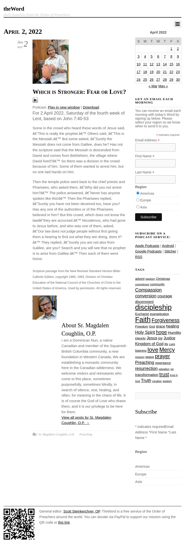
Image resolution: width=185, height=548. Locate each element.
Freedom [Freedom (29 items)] (141, 326)
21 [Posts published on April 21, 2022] (165, 72)
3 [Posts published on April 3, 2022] (138, 56)
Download (91, 107)
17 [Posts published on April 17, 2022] (138, 72)
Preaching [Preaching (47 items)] (144, 362)
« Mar (153, 86)
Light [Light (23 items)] (172, 344)
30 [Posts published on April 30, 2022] (178, 80)
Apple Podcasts (147, 246)
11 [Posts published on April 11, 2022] (145, 64)
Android (168, 246)
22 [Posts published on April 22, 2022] (171, 72)
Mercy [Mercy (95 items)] (167, 350)
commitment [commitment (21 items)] (142, 284)
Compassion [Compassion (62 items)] (148, 290)
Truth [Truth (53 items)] (146, 380)
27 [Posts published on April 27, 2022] (158, 80)
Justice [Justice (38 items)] (169, 338)
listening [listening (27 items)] (140, 350)
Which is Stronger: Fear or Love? (79, 91)
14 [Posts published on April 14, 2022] (165, 64)
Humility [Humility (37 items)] (174, 332)
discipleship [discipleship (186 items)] (153, 307)
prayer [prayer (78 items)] (162, 356)
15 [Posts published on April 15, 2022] (171, 64)
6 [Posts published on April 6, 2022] (158, 56)
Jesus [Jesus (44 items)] (152, 338)
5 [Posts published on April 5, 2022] (151, 56)
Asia (143, 207)
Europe (145, 200)
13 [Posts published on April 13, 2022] (158, 64)
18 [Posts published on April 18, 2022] (145, 72)
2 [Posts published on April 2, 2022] (178, 49)
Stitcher (170, 251)
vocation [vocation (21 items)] (157, 381)
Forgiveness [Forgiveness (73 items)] (165, 320)
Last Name (144, 172)
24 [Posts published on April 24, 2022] (138, 80)
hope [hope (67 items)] (161, 332)
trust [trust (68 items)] (164, 374)
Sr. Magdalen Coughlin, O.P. (56, 434)
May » (163, 86)
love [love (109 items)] (152, 349)
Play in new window (64, 107)
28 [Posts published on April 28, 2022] (165, 80)
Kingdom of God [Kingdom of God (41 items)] (149, 344)
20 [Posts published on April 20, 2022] (158, 72)
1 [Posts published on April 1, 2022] (171, 49)
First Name (145, 156)
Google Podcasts (148, 251)
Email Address (147, 140)
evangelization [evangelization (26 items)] (159, 314)
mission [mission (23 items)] (140, 357)
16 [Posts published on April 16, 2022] (178, 64)
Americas (147, 193)
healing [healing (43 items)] (172, 326)
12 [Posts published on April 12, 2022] (151, 64)
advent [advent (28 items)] (140, 279)
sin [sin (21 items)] (172, 369)
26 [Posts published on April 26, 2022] (151, 80)
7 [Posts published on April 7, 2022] (165, 56)
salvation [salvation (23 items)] (164, 369)
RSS (138, 257)
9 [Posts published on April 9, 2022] (178, 56)
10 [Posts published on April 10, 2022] (138, 64)
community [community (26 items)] (157, 284)
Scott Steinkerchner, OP (81, 511)
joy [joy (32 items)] (160, 338)
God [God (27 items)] (152, 326)
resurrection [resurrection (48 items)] (146, 368)
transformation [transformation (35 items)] (146, 375)
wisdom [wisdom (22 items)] (167, 381)
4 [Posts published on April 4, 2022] (145, 56)
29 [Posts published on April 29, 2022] (171, 80)
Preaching (85, 434)
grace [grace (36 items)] (160, 326)
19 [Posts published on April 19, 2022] (151, 72)
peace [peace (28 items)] (149, 357)
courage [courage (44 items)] (164, 296)
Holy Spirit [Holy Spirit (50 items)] (145, 332)
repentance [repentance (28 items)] (163, 363)
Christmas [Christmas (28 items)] (163, 279)
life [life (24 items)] (166, 344)
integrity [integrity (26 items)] (140, 338)
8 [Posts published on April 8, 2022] (171, 56)
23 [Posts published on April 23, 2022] (178, 72)
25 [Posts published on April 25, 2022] (145, 80)
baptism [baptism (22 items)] (150, 278)
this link (64, 522)
